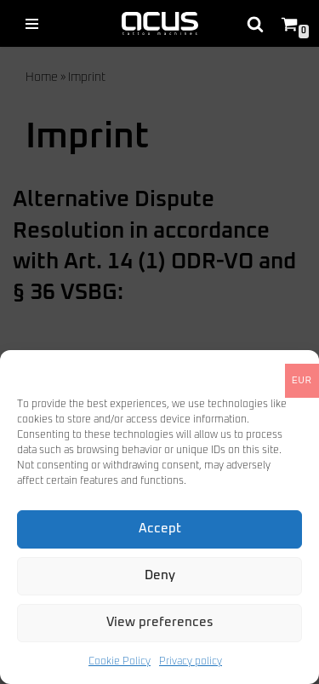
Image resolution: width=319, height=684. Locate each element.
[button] (293, 371)
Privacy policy (190, 662)
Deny (160, 575)
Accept (160, 528)
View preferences (160, 622)
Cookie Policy (119, 662)
